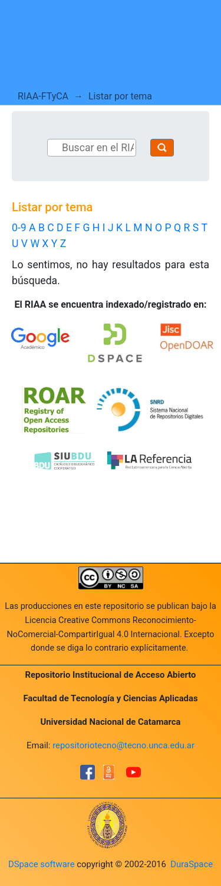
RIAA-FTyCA (43, 96)
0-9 (19, 228)
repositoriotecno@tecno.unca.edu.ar (123, 745)
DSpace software (41, 864)
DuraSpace (191, 864)
